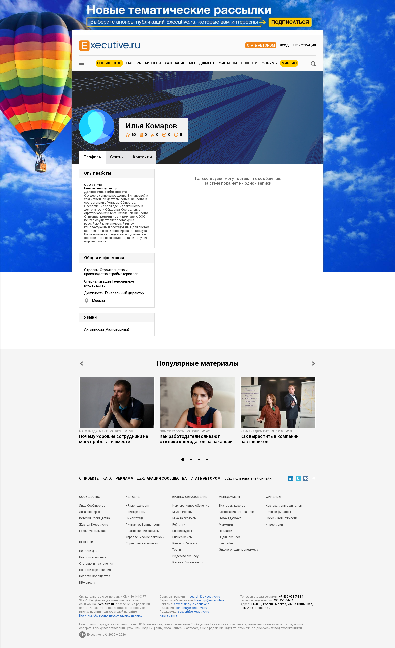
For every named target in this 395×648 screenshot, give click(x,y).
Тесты (176, 550)
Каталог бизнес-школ (187, 562)
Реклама (124, 478)
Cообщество (89, 497)
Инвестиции (274, 524)
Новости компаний (92, 557)
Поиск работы (172, 431)
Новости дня (88, 551)
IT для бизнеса (230, 537)
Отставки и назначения (96, 563)
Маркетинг (226, 524)
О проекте (89, 478)
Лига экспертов (90, 512)
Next (313, 363)
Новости (249, 63)
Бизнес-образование (165, 63)
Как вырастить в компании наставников (269, 439)
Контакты (142, 157)
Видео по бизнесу (185, 556)
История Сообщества (94, 518)
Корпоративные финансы (284, 505)
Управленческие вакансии (145, 537)
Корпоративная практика (237, 512)
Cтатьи (117, 157)
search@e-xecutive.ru (204, 596)
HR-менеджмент (93, 431)
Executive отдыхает (93, 531)
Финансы (228, 63)
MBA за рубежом (184, 518)
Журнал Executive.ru (93, 524)
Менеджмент (202, 63)
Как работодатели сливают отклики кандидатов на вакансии (196, 439)
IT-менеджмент (230, 518)
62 (208, 431)
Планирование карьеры (142, 531)
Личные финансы (278, 512)
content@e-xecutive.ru (191, 608)
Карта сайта (168, 615)
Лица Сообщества (92, 505)
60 (131, 134)
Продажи (225, 531)
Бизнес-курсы (182, 531)
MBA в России (182, 512)
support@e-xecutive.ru (193, 611)
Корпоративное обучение (190, 505)
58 (131, 431)
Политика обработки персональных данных (110, 615)
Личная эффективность (143, 524)
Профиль (92, 157)
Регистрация (304, 45)
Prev (81, 363)
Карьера (133, 63)
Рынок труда (135, 518)
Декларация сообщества (162, 478)
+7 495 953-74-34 (291, 596)
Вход (284, 45)
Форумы (269, 63)
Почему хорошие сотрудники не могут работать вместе (113, 439)
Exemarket (226, 543)
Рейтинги (178, 524)
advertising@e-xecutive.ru (192, 604)
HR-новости (87, 582)
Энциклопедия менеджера (238, 550)
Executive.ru (105, 604)
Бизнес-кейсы (182, 537)
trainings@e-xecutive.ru (211, 600)
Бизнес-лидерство (232, 505)
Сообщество (109, 63)
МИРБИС (289, 63)
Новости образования (95, 570)
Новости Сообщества (94, 576)
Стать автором (261, 45)
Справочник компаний (142, 543)
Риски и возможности (281, 518)
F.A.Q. (107, 478)
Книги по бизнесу (185, 543)
